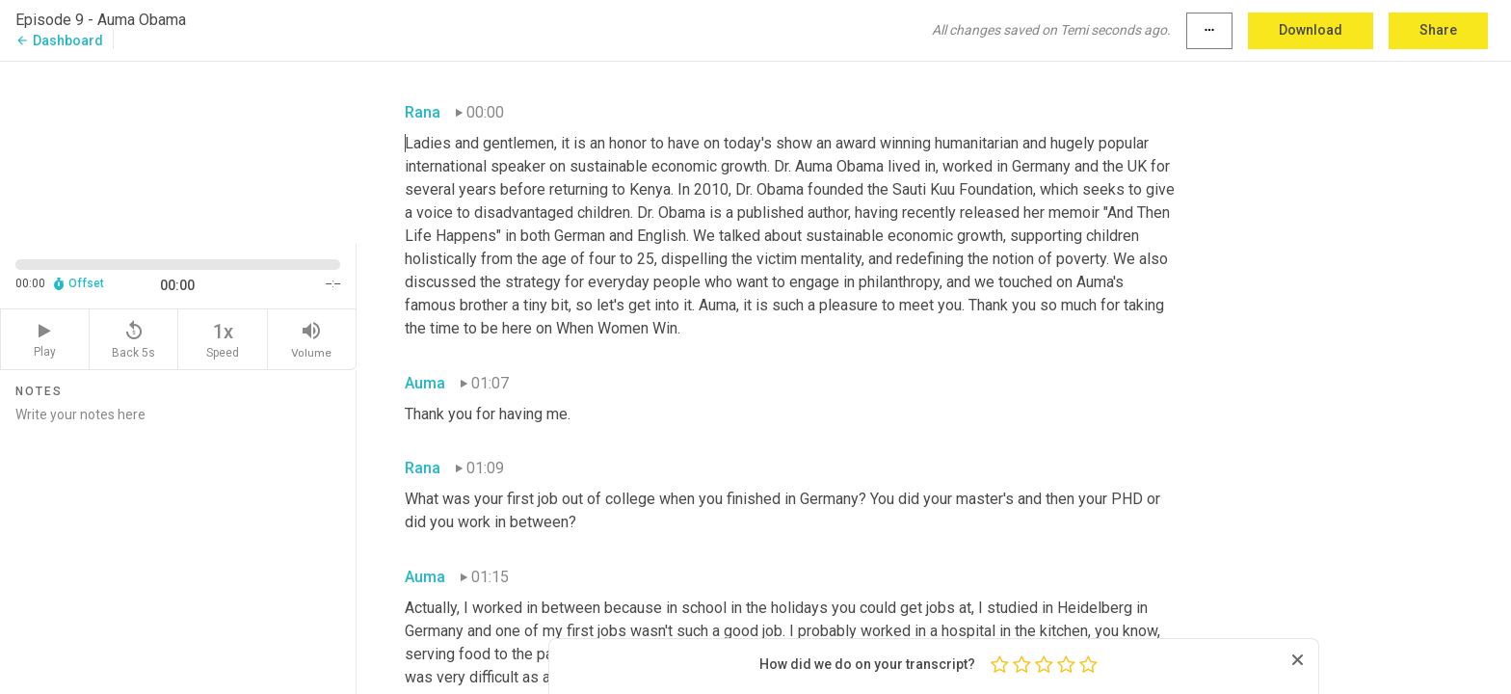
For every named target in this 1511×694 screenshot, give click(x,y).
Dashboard (59, 40)
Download (1310, 30)
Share (1438, 30)
